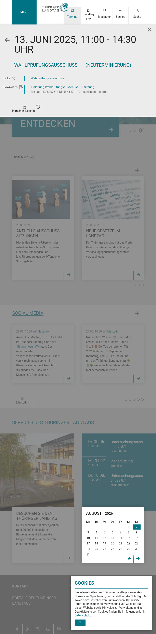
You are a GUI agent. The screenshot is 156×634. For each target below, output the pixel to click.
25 (96, 549)
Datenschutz (83, 615)
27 (112, 549)
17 (88, 543)
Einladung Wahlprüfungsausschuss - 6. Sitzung (62, 87)
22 (128, 543)
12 (104, 538)
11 (96, 538)
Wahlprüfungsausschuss (47, 78)
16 (136, 538)
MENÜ (24, 12)
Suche (137, 16)
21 (120, 543)
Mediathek (104, 16)
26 (104, 549)
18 (96, 543)
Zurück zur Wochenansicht (8, 43)
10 (88, 538)
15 (128, 538)
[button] (38, 107)
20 (112, 543)
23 (136, 543)
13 (112, 538)
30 (136, 549)
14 (120, 538)
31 (88, 554)
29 (128, 549)
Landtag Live (89, 17)
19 (104, 543)
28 (120, 549)
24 (88, 549)
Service (120, 16)
